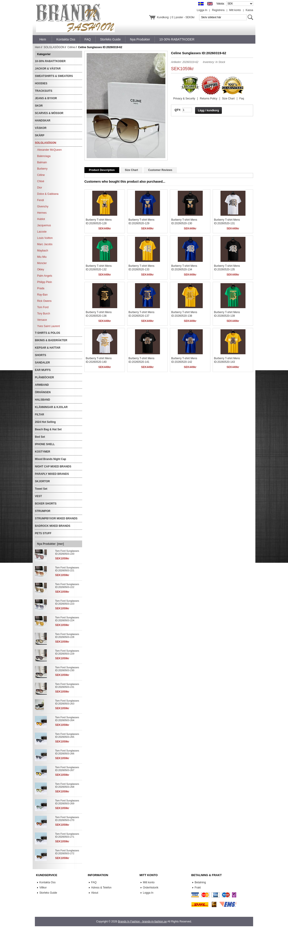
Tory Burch (43, 313)
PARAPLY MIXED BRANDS (52, 473)
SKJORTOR (42, 481)
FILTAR (39, 414)
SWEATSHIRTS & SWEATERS (54, 76)
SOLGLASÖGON (54, 47)
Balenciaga (43, 156)
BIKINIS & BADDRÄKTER (51, 340)
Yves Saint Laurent (48, 326)
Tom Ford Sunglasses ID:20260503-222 (67, 585)
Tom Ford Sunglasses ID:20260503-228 (67, 635)
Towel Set (41, 488)
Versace (42, 319)
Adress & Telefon (101, 887)
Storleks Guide (48, 892)
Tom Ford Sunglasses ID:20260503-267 (67, 769)
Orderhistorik (150, 887)
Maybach (42, 250)
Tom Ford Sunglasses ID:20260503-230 (67, 669)
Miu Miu (42, 256)
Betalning (200, 882)
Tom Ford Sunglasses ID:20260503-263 (67, 702)
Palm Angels (44, 275)
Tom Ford (43, 307)
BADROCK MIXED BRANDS (52, 525)
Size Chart (228, 98)
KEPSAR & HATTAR (47, 347)
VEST (38, 496)
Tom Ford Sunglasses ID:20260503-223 (67, 602)
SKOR (39, 105)
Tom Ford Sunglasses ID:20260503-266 (67, 752)
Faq (241, 98)
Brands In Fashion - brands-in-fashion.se (142, 921)
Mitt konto (235, 10)
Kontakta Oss (47, 882)
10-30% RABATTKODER (50, 61)
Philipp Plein (44, 282)
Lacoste (42, 231)
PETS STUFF (43, 533)
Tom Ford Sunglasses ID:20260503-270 (67, 818)
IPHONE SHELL (45, 444)
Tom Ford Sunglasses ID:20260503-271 (67, 835)
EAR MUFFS (43, 370)
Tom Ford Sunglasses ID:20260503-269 (67, 802)
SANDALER (42, 362)
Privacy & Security (184, 98)
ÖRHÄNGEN (43, 392)
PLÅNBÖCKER (44, 377)
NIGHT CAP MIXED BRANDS (53, 466)
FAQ (94, 882)
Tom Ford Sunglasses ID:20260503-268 (67, 785)
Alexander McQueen (49, 149)
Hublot (41, 219)
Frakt (198, 887)
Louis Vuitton (45, 238)
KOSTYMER (42, 451)
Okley (40, 269)
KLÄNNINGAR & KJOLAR (51, 407)
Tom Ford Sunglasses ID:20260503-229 (67, 652)
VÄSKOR (40, 128)
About (94, 892)
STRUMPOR (42, 511)
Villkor (43, 887)
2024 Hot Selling (45, 422)
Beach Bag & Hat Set (48, 429)
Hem (42, 39)
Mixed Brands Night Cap (50, 459)
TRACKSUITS (43, 90)
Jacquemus (44, 225)
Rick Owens (44, 301)
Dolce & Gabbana (47, 193)
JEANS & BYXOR (46, 98)
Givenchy (42, 206)
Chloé (40, 181)
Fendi (40, 200)
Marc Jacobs (44, 244)
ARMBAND (42, 384)
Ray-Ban (42, 294)
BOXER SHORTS (45, 503)
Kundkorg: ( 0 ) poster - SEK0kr (176, 17)
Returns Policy (208, 98)
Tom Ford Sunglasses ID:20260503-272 (67, 852)
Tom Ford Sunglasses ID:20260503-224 (67, 619)
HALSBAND (42, 399)
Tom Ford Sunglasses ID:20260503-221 (67, 569)
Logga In (202, 10)
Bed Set (40, 436)
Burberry (42, 168)
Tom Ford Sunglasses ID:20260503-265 (67, 735)
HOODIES (41, 83)
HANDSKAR (42, 120)
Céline (71, 47)
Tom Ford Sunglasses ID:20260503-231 (67, 685)
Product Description (102, 170)
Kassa (249, 10)
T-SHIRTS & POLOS (47, 332)
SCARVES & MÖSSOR (49, 113)
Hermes (42, 212)
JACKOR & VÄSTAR (48, 68)
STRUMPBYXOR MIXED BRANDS (56, 518)
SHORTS (40, 355)
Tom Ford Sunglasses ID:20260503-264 (67, 719)
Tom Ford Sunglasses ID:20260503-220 (67, 552)
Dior (39, 187)
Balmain (42, 162)
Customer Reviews (160, 170)
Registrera (218, 10)
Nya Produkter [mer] (50, 543)
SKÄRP (39, 135)
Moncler (42, 263)
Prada (40, 288)
